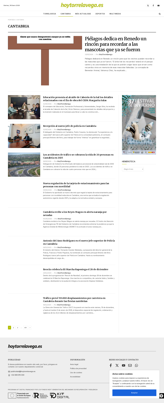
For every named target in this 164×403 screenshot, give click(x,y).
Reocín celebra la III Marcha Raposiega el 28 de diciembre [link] (75, 269)
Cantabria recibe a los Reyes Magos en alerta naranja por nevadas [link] (75, 213)
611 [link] (25, 328)
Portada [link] (11, 20)
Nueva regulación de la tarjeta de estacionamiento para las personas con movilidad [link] (76, 185)
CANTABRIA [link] (66, 14)
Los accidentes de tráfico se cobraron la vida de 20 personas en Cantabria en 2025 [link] (78, 156)
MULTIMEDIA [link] (115, 14)
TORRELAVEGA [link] (49, 14)
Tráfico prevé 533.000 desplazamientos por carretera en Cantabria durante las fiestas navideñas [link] (74, 300)
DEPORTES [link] (100, 14)
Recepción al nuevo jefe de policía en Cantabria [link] (69, 125)
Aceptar (134, 393)
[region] (134, 384)
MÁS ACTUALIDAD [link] (83, 14)
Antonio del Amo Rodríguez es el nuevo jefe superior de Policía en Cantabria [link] (79, 242)
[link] (161, 395)
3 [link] (17, 328)
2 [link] (13, 328)
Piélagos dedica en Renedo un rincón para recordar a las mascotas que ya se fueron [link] (115, 44)
